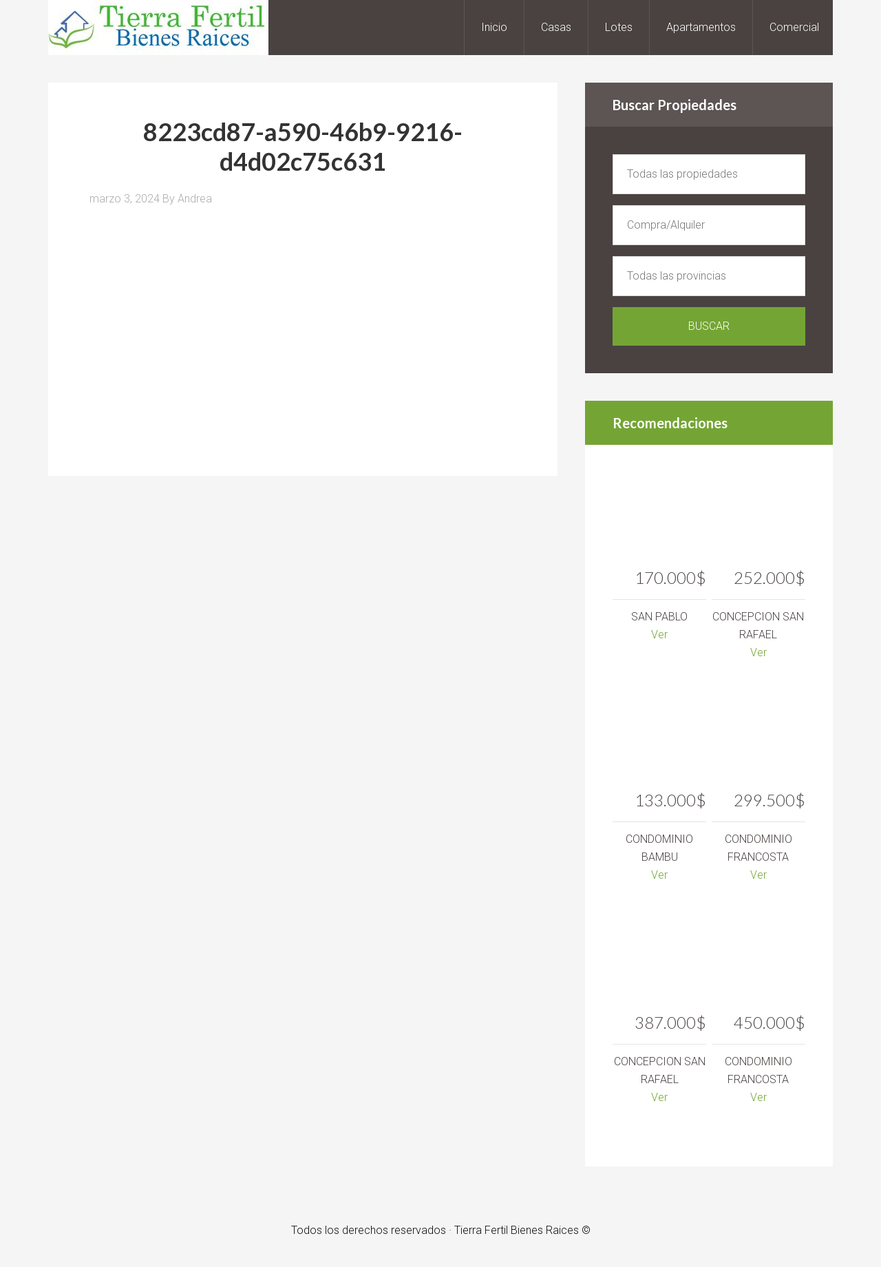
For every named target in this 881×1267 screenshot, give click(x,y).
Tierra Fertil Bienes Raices (158, 27)
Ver (659, 634)
